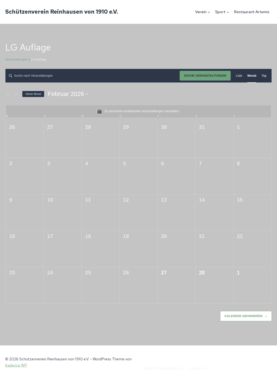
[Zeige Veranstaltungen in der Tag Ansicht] (263, 76)
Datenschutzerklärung (163, 368)
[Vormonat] (7, 94)
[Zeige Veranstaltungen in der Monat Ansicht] (251, 76)
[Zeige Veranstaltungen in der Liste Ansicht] (239, 76)
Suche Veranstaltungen (205, 75)
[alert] (138, 111)
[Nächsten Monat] (16, 94)
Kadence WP (16, 365)
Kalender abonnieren (244, 316)
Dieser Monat (33, 94)
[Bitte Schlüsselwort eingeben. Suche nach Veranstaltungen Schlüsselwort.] (92, 76)
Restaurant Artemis (251, 11)
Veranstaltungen (16, 59)
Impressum (197, 368)
